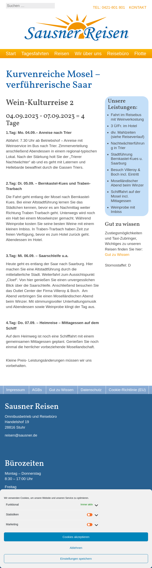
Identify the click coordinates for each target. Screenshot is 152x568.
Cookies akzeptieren (76, 537)
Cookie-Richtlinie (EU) (127, 390)
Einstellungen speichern (76, 558)
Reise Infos (17, 62)
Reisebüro (118, 53)
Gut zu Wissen (117, 254)
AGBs (37, 390)
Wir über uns (88, 53)
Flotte (140, 53)
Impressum (15, 390)
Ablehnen (76, 547)
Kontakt (137, 7)
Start (11, 53)
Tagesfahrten (35, 53)
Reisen (61, 53)
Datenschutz (91, 390)
